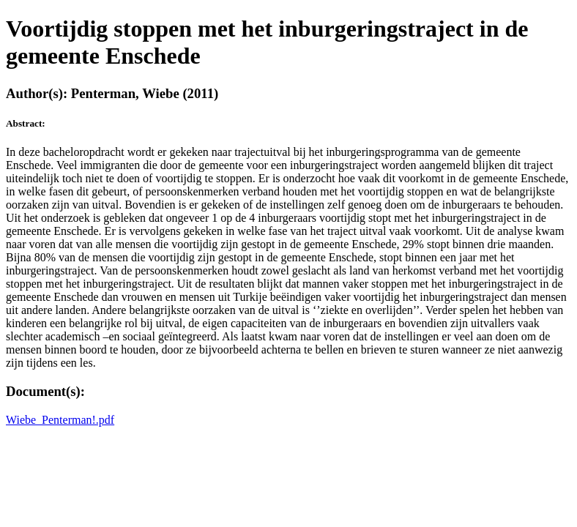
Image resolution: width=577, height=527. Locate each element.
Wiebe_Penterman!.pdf (60, 420)
